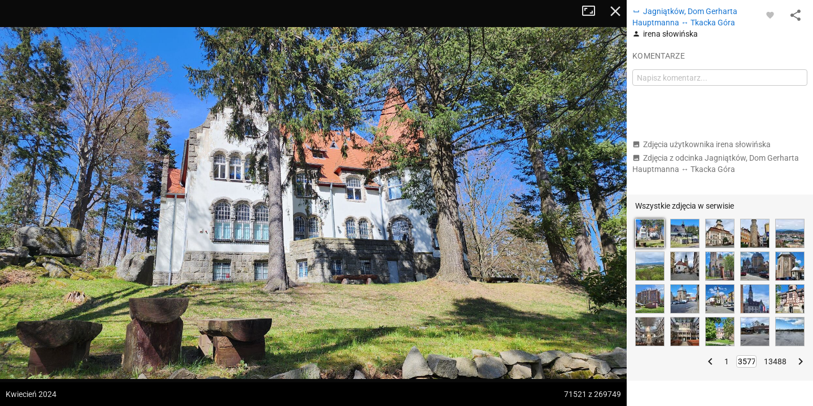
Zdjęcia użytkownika (701, 144)
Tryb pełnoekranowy (593, 11)
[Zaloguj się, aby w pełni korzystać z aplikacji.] (770, 14)
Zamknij (615, 11)
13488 (775, 361)
